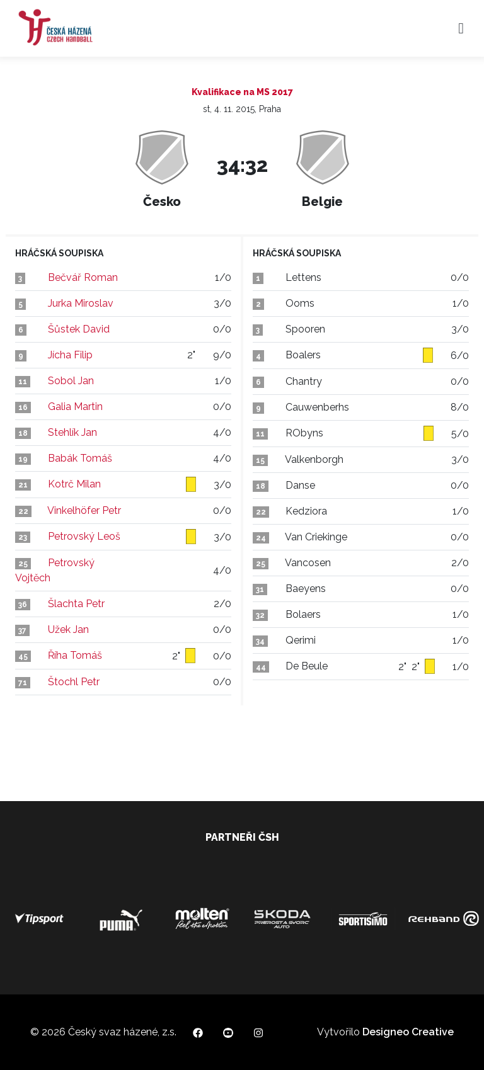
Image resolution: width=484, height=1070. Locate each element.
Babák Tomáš (80, 458)
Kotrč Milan (74, 484)
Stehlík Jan (72, 432)
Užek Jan (68, 629)
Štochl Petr (74, 682)
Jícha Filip (70, 355)
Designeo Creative (408, 1032)
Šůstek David (79, 329)
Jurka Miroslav (80, 303)
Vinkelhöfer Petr (84, 510)
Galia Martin (75, 407)
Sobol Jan (71, 381)
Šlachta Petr (76, 604)
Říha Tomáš (75, 655)
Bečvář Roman (83, 277)
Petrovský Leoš (84, 536)
